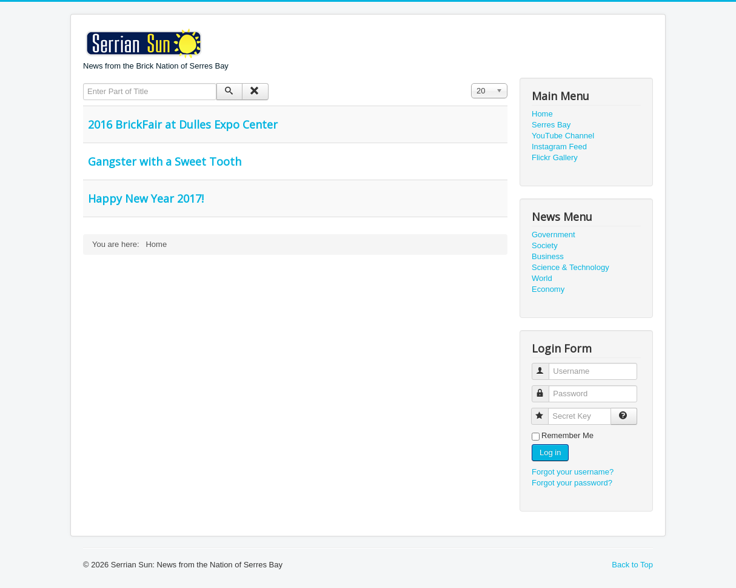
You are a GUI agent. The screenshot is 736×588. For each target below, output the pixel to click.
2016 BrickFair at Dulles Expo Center (183, 124)
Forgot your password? (572, 482)
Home (542, 113)
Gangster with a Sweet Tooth (164, 161)
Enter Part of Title (83, 83)
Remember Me (567, 435)
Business (548, 256)
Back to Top (632, 564)
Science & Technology (570, 267)
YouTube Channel (563, 135)
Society (545, 245)
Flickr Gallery (555, 157)
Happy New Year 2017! (146, 198)
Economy (548, 289)
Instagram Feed (559, 146)
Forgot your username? (573, 471)
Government (553, 234)
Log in (550, 452)
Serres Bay (551, 124)
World (542, 278)
